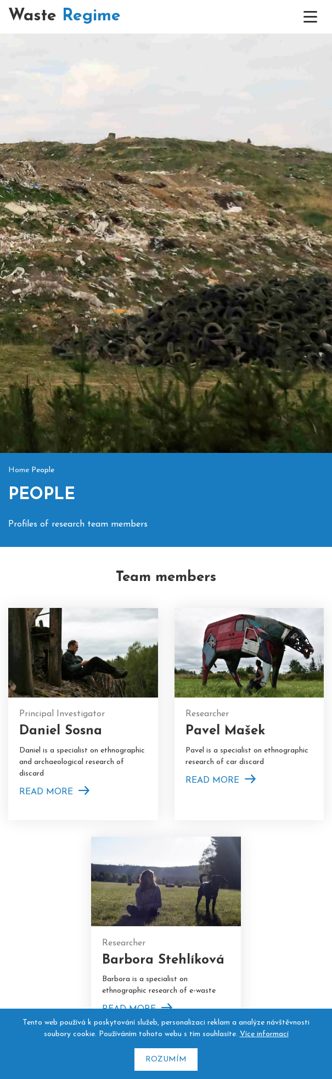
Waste (64, 16)
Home (18, 456)
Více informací (264, 1034)
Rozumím (166, 1059)
